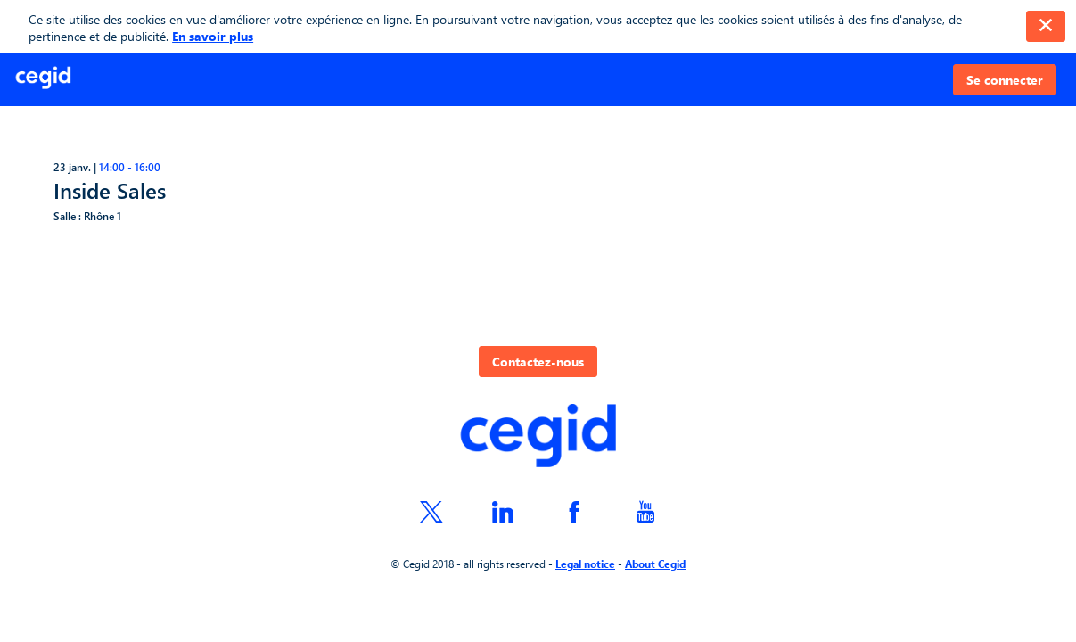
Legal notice (585, 563)
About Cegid (655, 563)
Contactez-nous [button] (538, 361)
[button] (1004, 79)
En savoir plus (212, 36)
